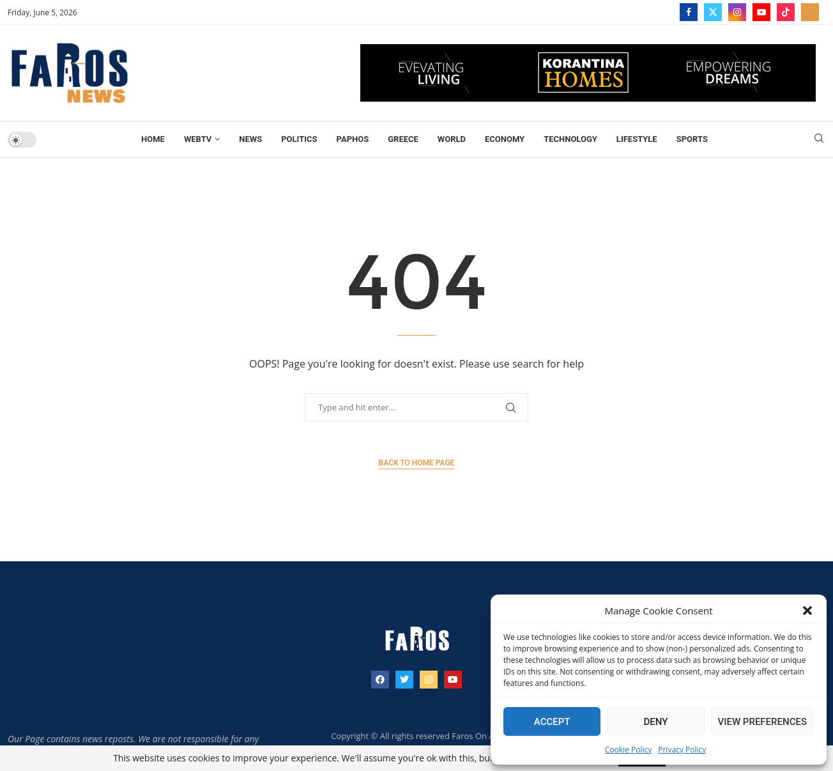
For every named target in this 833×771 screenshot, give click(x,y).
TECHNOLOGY (570, 139)
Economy (504, 139)
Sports (692, 139)
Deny (655, 722)
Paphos (353, 139)
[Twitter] (713, 12)
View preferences (762, 722)
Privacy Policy (682, 749)
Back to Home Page (417, 462)
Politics (299, 139)
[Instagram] (737, 12)
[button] (807, 610)
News (250, 139)
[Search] (819, 140)
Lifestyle (636, 139)
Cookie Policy (628, 749)
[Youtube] (761, 12)
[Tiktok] (786, 12)
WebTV (197, 139)
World (452, 139)
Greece (403, 139)
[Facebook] (689, 12)
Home (153, 139)
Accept (552, 722)
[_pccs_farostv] (810, 12)
